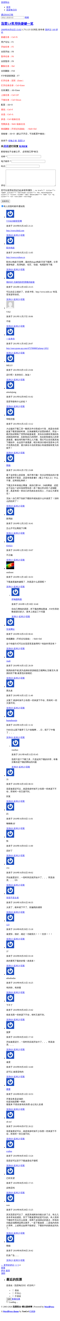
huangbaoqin (11, 727)
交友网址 (10, 635)
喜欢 (17, 1297)
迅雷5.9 (21, 141)
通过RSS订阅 (7, 15)
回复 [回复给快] (23, 862)
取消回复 (23, 146)
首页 (8, 7)
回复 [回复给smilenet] (23, 593)
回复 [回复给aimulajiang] (23, 413)
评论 (3, 171)
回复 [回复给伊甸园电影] (28, 623)
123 (7, 931)
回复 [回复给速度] (23, 1083)
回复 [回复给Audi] (23, 684)
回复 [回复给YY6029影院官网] (23, 241)
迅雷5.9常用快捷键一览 (17, 23)
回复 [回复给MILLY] (23, 386)
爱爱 (8, 1095)
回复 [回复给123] (23, 945)
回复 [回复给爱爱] (23, 1115)
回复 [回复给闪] (23, 835)
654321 (9, 552)
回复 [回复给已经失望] (23, 1199)
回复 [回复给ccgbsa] (23, 1172)
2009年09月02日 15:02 (11, 29)
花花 (6, 146)
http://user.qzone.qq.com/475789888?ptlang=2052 (27, 354)
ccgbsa (9, 1157)
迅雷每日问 (11, 10)
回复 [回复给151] (23, 891)
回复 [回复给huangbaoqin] (23, 744)
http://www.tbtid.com (15, 237)
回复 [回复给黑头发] (23, 714)
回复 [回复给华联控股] (23, 459)
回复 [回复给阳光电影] (23, 276)
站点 (3, 166)
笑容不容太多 (12, 904)
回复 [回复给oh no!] (23, 1145)
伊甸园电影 (17, 605)
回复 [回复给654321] (23, 566)
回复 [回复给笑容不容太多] (23, 918)
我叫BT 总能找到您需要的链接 (20, 288)
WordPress (49, 1313)
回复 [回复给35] (23, 807)
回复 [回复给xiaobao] (28, 773)
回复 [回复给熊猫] (23, 512)
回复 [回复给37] (23, 972)
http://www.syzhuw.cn (15, 263)
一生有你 (10, 345)
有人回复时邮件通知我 (14, 212)
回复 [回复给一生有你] (23, 359)
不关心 (18, 1299)
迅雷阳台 (5, 2)
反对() (16, 241)
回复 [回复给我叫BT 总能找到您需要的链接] (23, 306)
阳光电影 (10, 254)
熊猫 (8, 472)
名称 (4, 156)
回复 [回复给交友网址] (23, 655)
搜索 (27, 17)
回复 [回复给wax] (23, 1239)
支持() (9, 241)
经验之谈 (12, 141)
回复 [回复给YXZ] (23, 332)
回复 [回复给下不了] (23, 1026)
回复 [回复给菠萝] (23, 1056)
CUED (32, 1318)
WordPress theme (11, 1318)
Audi (8, 667)
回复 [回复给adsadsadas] (23, 999)
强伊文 (48, 29)
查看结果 (16, 1305)
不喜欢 (18, 1302)
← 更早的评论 (7, 1271)
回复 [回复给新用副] (23, 539)
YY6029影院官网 (14, 227)
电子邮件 (6, 161)
